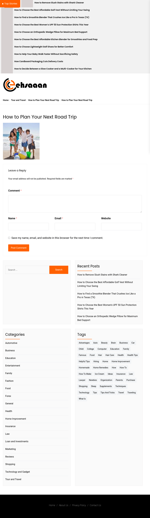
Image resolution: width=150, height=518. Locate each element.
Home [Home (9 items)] (105, 361)
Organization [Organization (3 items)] (106, 380)
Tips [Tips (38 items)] (95, 392)
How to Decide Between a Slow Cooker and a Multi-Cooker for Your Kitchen (53, 69)
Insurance (10, 426)
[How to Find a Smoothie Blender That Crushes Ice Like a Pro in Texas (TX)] (7, 18)
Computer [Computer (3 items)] (102, 349)
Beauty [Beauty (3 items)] (104, 343)
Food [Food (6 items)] (92, 355)
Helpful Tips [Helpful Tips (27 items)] (84, 361)
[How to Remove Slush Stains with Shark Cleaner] (27, 3)
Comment (15, 190)
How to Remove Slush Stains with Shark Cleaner (59, 2)
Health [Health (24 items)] (121, 355)
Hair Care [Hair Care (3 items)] (110, 355)
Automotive (11, 343)
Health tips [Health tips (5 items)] (132, 355)
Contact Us (95, 505)
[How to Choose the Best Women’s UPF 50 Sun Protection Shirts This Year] (7, 25)
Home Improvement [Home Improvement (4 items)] (121, 361)
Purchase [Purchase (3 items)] (130, 380)
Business (10, 350)
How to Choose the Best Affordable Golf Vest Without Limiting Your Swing (52, 10)
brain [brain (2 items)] (113, 343)
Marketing (10, 449)
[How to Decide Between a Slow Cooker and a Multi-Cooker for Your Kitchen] (7, 69)
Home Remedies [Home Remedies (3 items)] (100, 367)
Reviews (9, 456)
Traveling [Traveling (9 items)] (131, 392)
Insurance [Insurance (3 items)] (120, 374)
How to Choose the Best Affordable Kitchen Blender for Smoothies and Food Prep (56, 39)
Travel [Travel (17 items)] (121, 392)
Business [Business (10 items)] (124, 343)
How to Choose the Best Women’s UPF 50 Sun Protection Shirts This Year (51, 24)
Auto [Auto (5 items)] (95, 343)
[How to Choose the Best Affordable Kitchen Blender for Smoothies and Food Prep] (7, 40)
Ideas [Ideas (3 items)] (110, 374)
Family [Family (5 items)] (126, 349)
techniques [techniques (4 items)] (120, 386)
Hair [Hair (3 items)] (100, 355)
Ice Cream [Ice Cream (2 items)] (99, 374)
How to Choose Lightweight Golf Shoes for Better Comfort (43, 47)
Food (8, 388)
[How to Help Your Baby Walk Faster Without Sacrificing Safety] (7, 55)
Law (7, 434)
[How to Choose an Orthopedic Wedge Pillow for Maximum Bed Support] (7, 33)
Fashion (9, 381)
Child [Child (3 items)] (81, 349)
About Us (63, 505)
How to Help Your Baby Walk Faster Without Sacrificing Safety (46, 54)
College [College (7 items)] (90, 349)
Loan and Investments (16, 441)
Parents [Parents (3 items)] (119, 380)
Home (52, 505)
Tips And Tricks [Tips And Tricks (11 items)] (108, 392)
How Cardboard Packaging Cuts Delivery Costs (38, 61)
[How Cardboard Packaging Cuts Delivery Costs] (7, 62)
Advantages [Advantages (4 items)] (84, 343)
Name (12, 218)
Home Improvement (15, 418)
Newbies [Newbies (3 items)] (93, 380)
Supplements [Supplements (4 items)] (106, 386)
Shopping (10, 464)
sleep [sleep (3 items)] (93, 386)
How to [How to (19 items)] (123, 367)
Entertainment (12, 365)
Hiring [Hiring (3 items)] (96, 361)
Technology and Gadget (17, 471)
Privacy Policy (79, 505)
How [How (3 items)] (114, 367)
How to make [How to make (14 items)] (85, 374)
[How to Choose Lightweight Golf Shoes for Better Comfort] (7, 47)
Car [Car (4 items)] (132, 343)
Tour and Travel (13, 479)
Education (10, 358)
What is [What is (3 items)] (82, 399)
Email (59, 218)
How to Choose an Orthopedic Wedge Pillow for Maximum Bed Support (50, 32)
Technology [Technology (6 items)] (84, 392)
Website (106, 218)
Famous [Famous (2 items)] (82, 355)
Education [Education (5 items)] (114, 349)
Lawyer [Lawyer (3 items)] (82, 380)
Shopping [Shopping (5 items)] (83, 386)
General (9, 403)
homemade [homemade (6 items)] (84, 367)
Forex (8, 396)
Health (8, 411)
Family (8, 373)
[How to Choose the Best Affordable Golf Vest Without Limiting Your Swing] (7, 11)
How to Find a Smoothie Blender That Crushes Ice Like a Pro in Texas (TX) (51, 17)
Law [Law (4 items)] (131, 374)
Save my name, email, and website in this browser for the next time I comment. (57, 237)
